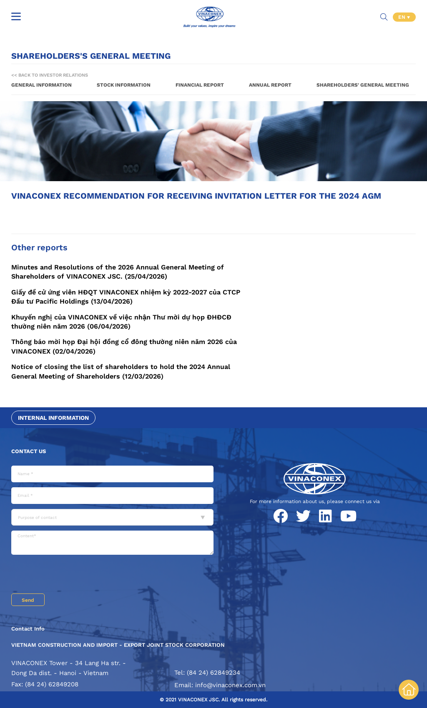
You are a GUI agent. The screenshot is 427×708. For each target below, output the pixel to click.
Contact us (28, 451)
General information (41, 85)
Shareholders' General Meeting (362, 85)
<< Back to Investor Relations (49, 75)
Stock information (124, 85)
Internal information (53, 417)
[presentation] (74, 575)
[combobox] (112, 517)
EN (402, 17)
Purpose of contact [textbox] (37, 517)
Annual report (270, 85)
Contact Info (28, 629)
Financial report (200, 85)
